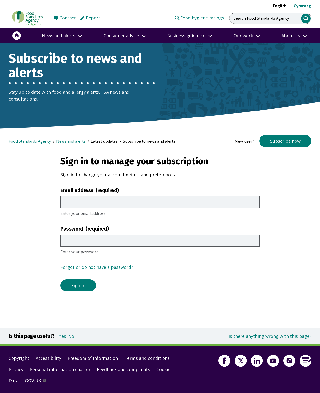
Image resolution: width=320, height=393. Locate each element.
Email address (89, 190)
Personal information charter (60, 369)
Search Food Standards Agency (261, 18)
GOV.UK (37, 381)
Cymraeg (302, 5)
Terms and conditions (147, 358)
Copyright (19, 358)
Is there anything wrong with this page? (270, 336)
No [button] (71, 336)
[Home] (17, 35)
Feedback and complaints (123, 369)
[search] (306, 19)
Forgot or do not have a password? (96, 267)
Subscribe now (285, 141)
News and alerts (70, 141)
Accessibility (48, 358)
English (280, 5)
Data (13, 380)
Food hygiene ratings (199, 17)
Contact (68, 18)
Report (93, 18)
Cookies (165, 369)
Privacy (16, 369)
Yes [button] (62, 336)
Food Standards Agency (30, 141)
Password (84, 229)
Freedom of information (93, 358)
